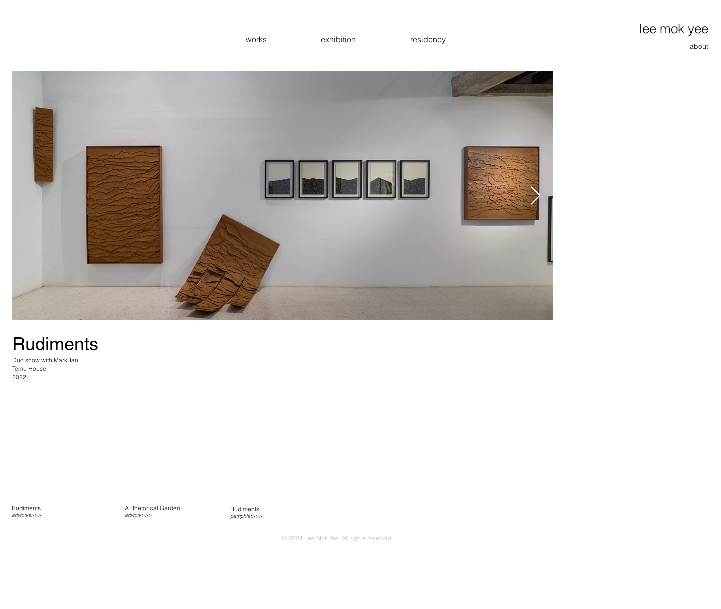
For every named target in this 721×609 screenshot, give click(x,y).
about (699, 46)
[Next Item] (535, 196)
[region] (57, 512)
